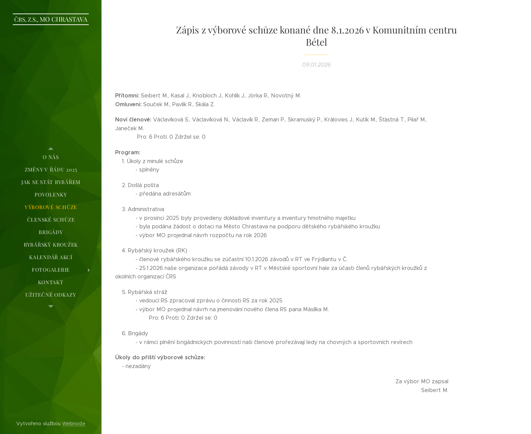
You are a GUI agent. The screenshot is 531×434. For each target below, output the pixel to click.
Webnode (73, 423)
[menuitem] (51, 157)
